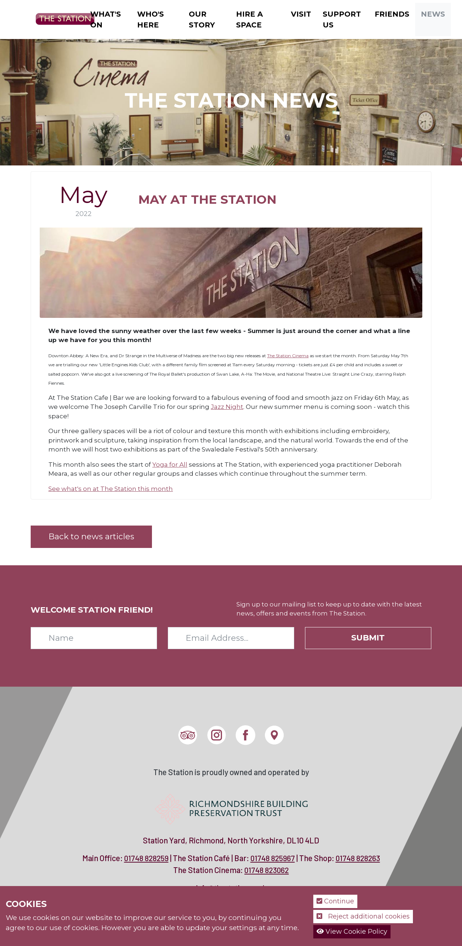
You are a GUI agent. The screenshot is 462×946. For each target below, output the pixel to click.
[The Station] (59, 19)
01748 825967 (272, 858)
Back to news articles (91, 536)
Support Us (342, 19)
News (433, 14)
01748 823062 (266, 869)
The (271, 355)
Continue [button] (335, 901)
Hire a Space (249, 19)
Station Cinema (292, 355)
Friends (392, 14)
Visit (301, 14)
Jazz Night (227, 406)
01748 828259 (146, 858)
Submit (368, 637)
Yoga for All (169, 464)
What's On (105, 19)
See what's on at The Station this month (110, 488)
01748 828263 (358, 858)
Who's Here (150, 19)
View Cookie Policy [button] (352, 932)
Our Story (202, 19)
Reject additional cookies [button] (363, 916)
